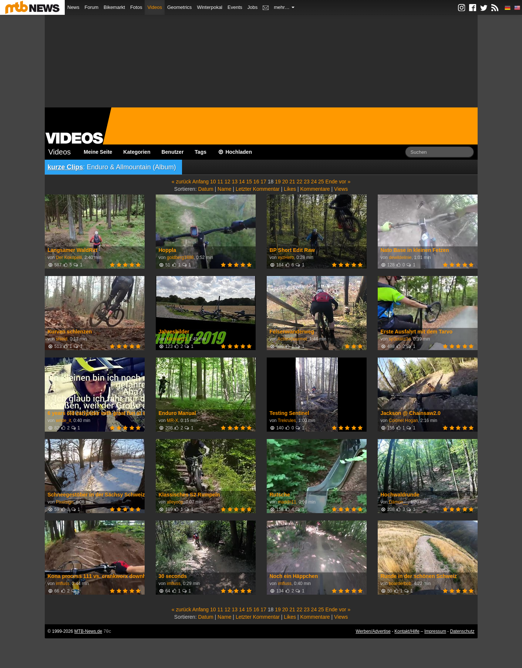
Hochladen (235, 152)
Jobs (252, 7)
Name (224, 189)
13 (235, 182)
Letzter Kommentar (258, 189)
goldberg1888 (180, 257)
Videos (154, 7)
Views (341, 189)
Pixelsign (65, 502)
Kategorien (136, 152)
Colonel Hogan (403, 420)
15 (249, 182)
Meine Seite (98, 152)
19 (278, 182)
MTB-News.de (88, 631)
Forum (92, 7)
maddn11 (287, 502)
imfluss (63, 583)
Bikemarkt (114, 7)
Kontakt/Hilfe (406, 631)
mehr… (284, 7)
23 (307, 182)
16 (256, 182)
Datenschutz (462, 631)
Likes (290, 189)
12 (227, 182)
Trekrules (287, 420)
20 (285, 182)
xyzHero (286, 257)
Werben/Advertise (373, 631)
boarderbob (400, 583)
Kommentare (315, 189)
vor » (344, 182)
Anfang (200, 182)
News (73, 7)
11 (220, 182)
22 (300, 182)
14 (242, 182)
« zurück (181, 182)
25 (321, 182)
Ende (332, 182)
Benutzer (172, 152)
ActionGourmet (292, 339)
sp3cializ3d (400, 339)
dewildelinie (400, 257)
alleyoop (175, 502)
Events (235, 7)
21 (292, 182)
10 (213, 182)
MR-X (172, 420)
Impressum (435, 631)
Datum (205, 189)
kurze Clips (65, 167)
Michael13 (177, 339)
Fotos (136, 7)
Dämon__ (398, 502)
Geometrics (179, 7)
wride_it (63, 420)
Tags (200, 152)
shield (61, 339)
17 (263, 182)
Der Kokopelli (69, 257)
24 (314, 182)
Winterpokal (209, 7)
